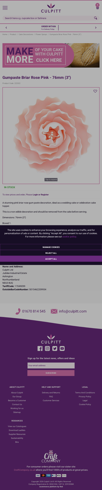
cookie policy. (69, 236)
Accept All (51, 258)
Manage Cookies (51, 247)
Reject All (51, 252)
